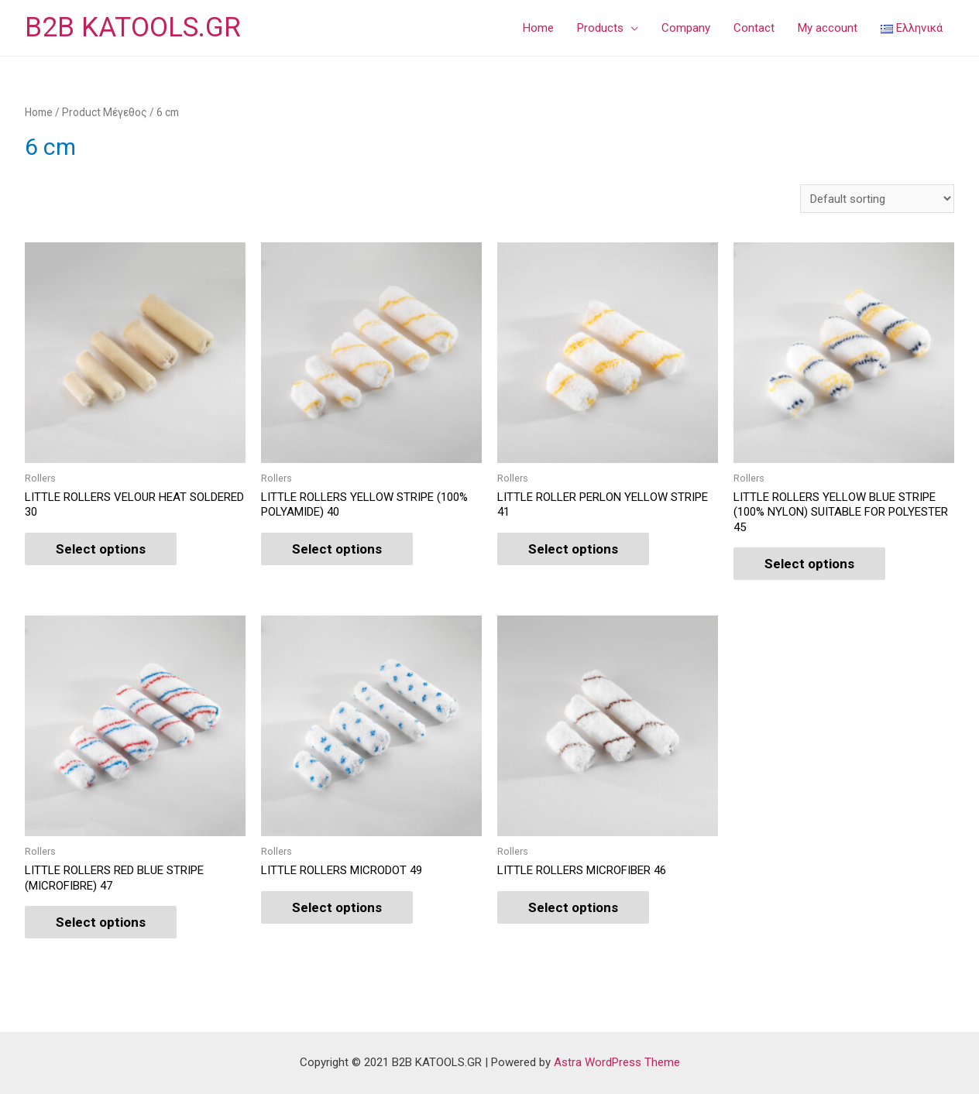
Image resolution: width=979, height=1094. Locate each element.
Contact (754, 28)
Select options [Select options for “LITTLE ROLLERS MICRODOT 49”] (337, 907)
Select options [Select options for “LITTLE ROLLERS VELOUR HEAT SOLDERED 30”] (101, 549)
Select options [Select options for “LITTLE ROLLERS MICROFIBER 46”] (573, 907)
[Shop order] (877, 198)
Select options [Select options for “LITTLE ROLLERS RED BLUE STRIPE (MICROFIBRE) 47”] (101, 922)
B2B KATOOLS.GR (133, 27)
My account (827, 28)
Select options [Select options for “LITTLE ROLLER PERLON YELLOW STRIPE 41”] (573, 549)
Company (685, 28)
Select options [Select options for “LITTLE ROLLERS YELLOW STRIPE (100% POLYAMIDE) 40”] (337, 549)
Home (538, 28)
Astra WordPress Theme (617, 1063)
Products (600, 28)
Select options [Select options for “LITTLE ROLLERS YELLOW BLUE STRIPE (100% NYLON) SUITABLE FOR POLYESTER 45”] (809, 563)
